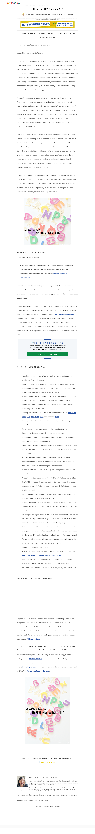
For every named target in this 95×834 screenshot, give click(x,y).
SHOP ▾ (35, 5)
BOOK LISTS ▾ (82, 2)
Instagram (30, 800)
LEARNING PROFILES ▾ (54, 2)
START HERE (27, 2)
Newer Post (4, 822)
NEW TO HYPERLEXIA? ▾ (40, 2)
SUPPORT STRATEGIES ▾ (69, 2)
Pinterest (36, 800)
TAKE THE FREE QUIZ (47, 354)
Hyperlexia (45, 806)
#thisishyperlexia (33, 639)
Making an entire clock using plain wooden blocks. (41, 555)
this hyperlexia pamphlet (64, 314)
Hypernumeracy (55, 806)
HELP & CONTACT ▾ (44, 5)
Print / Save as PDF (48, 762)
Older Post (91, 822)
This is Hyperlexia (47, 8)
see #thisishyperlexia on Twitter (36, 671)
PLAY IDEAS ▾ (28, 5)
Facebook (41, 800)
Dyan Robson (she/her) (49, 777)
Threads (46, 800)
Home (47, 822)
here (70, 413)
